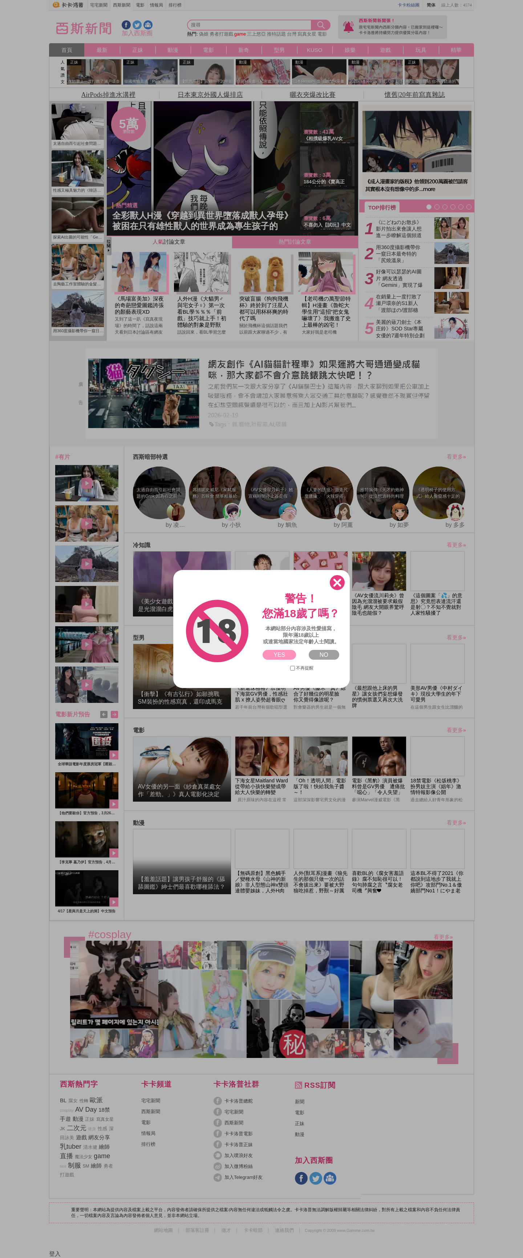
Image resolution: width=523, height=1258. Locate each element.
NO (324, 655)
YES (279, 655)
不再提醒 (301, 668)
